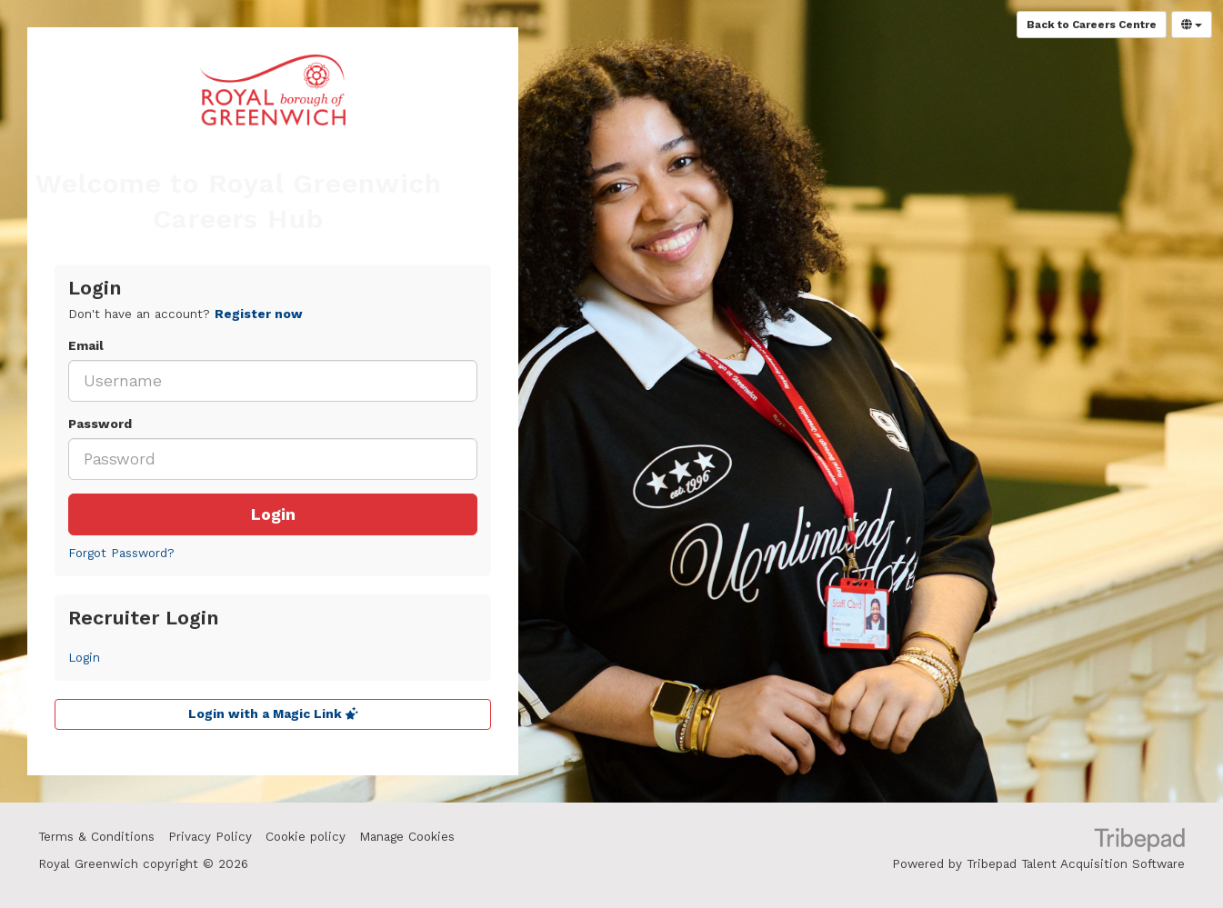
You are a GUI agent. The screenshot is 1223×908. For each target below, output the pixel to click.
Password (100, 424)
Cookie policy (306, 836)
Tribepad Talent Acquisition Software (1076, 864)
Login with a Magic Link (273, 714)
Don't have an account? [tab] (185, 314)
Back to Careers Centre (1092, 24)
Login (273, 514)
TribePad (1139, 841)
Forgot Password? (121, 553)
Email (86, 346)
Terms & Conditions (96, 836)
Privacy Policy (210, 836)
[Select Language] (1191, 24)
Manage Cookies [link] (407, 836)
